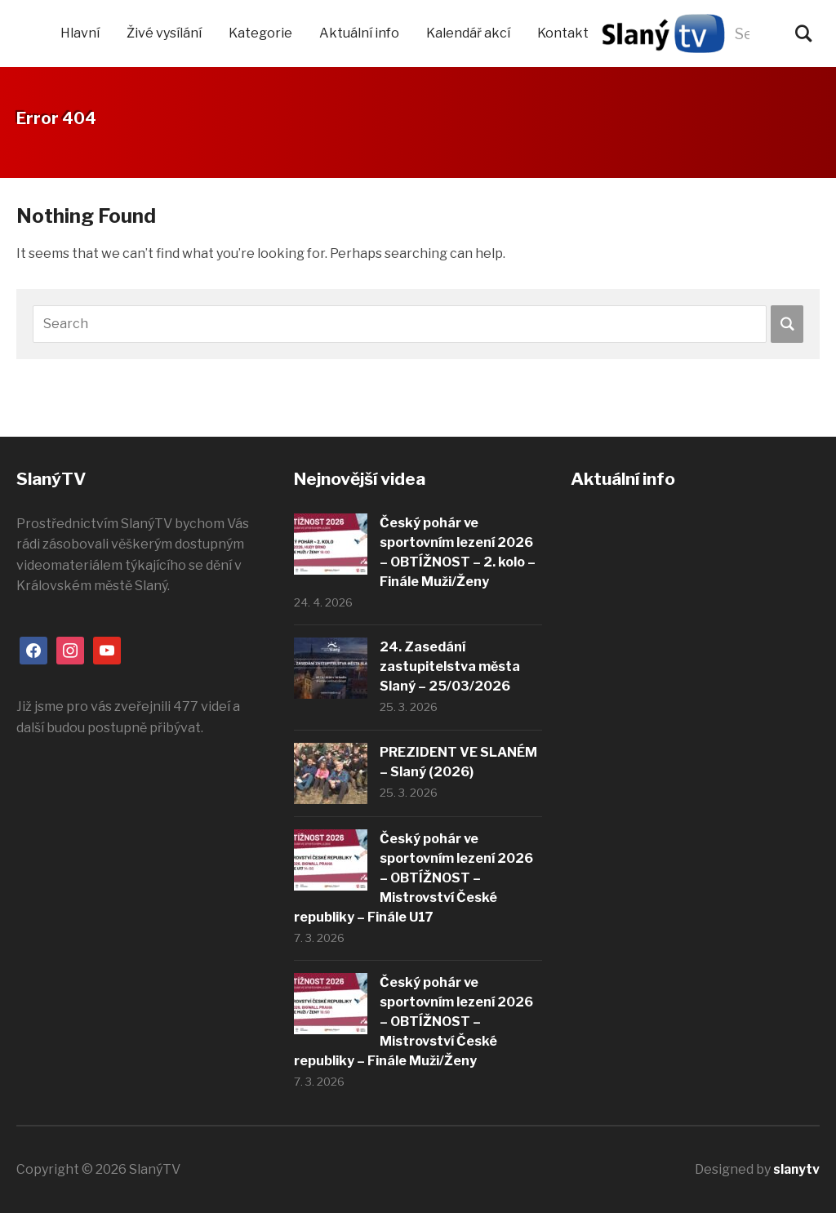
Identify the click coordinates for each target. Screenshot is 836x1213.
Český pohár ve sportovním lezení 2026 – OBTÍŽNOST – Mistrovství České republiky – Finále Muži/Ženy (413, 1022)
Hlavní (80, 33)
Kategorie (260, 33)
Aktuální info (359, 33)
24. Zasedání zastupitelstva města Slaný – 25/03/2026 (450, 666)
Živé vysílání (164, 33)
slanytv (796, 1169)
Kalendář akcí (468, 33)
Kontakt (563, 33)
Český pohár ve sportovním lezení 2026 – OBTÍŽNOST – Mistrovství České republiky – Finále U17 (413, 878)
